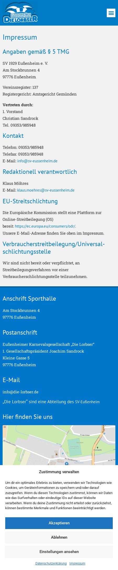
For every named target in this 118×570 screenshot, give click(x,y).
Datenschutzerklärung (51, 563)
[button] (111, 13)
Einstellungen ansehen (59, 551)
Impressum (77, 563)
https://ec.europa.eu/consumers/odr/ (45, 226)
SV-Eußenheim (87, 401)
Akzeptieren (59, 523)
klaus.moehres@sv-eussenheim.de (46, 190)
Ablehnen (59, 537)
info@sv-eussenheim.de (37, 160)
